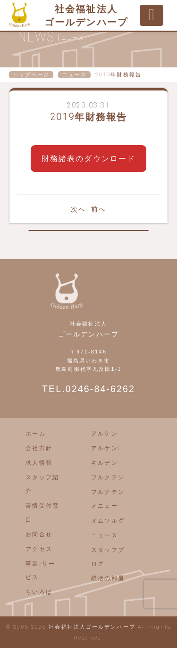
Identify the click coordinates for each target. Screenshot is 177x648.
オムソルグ (108, 520)
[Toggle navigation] (151, 15)
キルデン (104, 462)
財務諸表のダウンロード (88, 158)
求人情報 (38, 462)
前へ (98, 209)
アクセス (38, 549)
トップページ (31, 75)
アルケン (104, 433)
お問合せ (38, 534)
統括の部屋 (108, 578)
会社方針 (38, 448)
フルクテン (108, 477)
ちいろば (38, 592)
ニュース (74, 75)
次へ (78, 209)
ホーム (35, 433)
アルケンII (107, 448)
